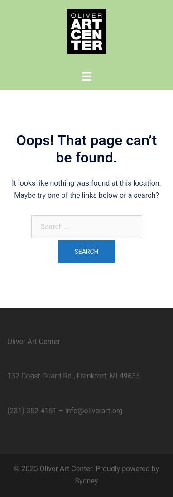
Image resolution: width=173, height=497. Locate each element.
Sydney (86, 481)
